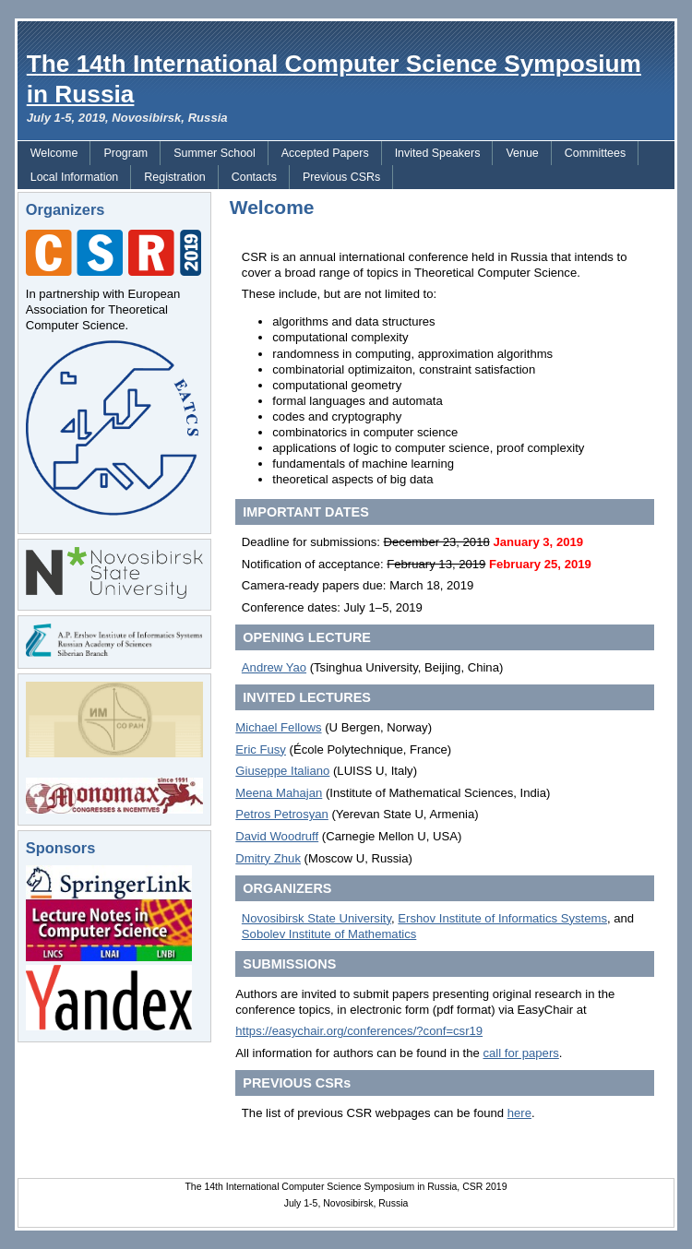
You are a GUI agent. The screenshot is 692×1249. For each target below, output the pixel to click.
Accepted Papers (325, 153)
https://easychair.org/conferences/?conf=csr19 (359, 1031)
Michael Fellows (278, 727)
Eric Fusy (260, 749)
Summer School (214, 153)
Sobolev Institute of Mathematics (329, 934)
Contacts (254, 177)
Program (125, 153)
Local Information (74, 177)
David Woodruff (276, 836)
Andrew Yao (274, 667)
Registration (174, 177)
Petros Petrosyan (281, 814)
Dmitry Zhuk (268, 858)
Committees (595, 153)
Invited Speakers (438, 153)
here (519, 1113)
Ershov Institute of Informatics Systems (502, 918)
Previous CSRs (341, 177)
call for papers (520, 1053)
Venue (522, 153)
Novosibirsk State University (316, 918)
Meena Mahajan (278, 793)
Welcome (54, 153)
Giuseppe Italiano (282, 771)
